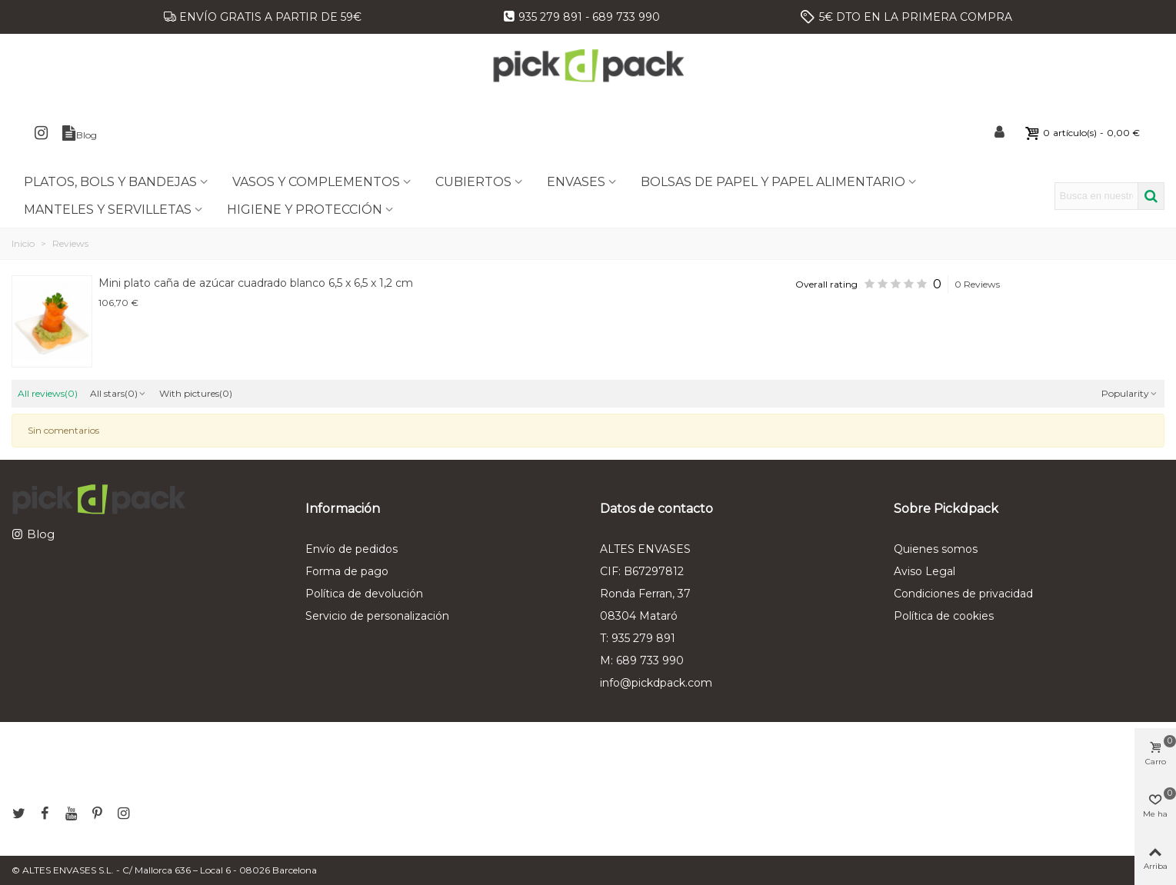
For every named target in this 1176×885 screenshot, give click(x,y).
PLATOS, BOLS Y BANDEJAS (110, 182)
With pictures (195, 393)
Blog (41, 534)
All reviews (48, 393)
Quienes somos (936, 549)
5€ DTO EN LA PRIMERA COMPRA (915, 17)
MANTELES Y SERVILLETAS (108, 209)
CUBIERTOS (473, 182)
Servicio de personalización (377, 616)
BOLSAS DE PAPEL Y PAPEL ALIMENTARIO (773, 182)
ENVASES (576, 182)
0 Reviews (977, 284)
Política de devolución (364, 594)
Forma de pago (346, 571)
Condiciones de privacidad (963, 594)
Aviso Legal (924, 571)
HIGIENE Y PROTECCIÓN (304, 209)
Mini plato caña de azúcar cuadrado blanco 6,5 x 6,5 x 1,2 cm (255, 283)
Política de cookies (944, 616)
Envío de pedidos (351, 549)
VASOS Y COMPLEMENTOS (316, 182)
